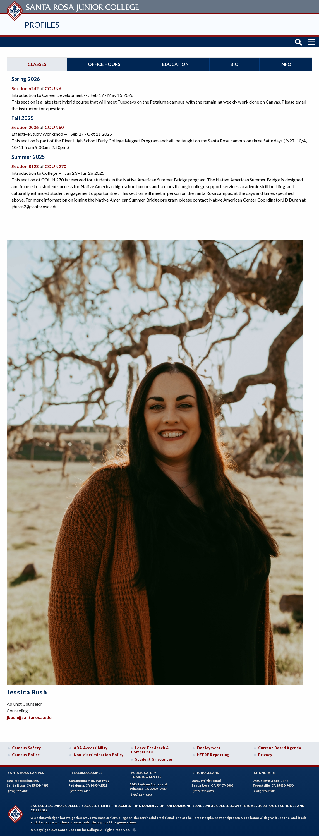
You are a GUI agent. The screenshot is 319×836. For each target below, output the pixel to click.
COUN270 (55, 166)
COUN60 (54, 127)
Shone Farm (265, 773)
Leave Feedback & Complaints (150, 750)
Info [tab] (285, 64)
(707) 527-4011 (18, 791)
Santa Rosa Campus (26, 773)
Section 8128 (25, 166)
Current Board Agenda (279, 748)
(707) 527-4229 (203, 791)
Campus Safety (26, 748)
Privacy (265, 755)
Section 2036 (25, 127)
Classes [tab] (37, 64)
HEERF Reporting (213, 755)
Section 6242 (25, 88)
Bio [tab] (235, 64)
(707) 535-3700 (264, 791)
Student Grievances (154, 759)
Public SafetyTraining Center (146, 774)
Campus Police (26, 755)
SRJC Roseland (206, 773)
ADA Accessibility (91, 748)
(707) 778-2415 (80, 791)
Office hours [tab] (104, 64)
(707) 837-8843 (141, 794)
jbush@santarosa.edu (29, 717)
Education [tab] (175, 64)
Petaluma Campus (86, 773)
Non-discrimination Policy (99, 755)
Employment (209, 748)
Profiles (42, 24)
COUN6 (53, 88)
